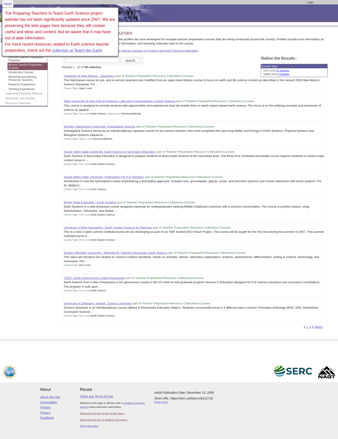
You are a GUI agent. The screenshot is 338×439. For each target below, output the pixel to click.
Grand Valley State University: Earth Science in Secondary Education (110, 151)
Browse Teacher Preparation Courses (25, 66)
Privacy (45, 412)
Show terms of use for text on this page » (102, 413)
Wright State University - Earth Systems (90, 202)
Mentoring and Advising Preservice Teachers (22, 78)
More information (89, 426)
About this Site (50, 397)
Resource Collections (18, 103)
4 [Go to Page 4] (312, 327)
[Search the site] (92, 60)
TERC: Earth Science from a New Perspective (94, 278)
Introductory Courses (20, 72)
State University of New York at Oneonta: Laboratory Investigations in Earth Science (120, 101)
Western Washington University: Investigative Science (99, 126)
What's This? (161, 402)
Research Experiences (21, 84)
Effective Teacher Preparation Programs (25, 59)
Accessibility (48, 402)
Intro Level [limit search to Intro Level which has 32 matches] (276, 70)
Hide (8, 4)
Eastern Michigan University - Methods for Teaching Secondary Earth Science (115, 252)
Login (310, 2)
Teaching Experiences (21, 89)
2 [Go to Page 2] (307, 327)
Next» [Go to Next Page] (319, 327)
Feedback (47, 418)
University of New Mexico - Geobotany (89, 76)
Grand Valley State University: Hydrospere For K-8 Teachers (104, 177)
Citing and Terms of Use (96, 396)
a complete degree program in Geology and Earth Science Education (152, 50)
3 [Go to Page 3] (310, 327)
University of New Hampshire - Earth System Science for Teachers (108, 227)
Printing (45, 407)
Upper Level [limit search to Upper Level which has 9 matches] (276, 74)
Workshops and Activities (20, 98)
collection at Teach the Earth (77, 50)
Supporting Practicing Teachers (24, 93)
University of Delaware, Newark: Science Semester (98, 303)
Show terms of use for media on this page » (104, 419)
